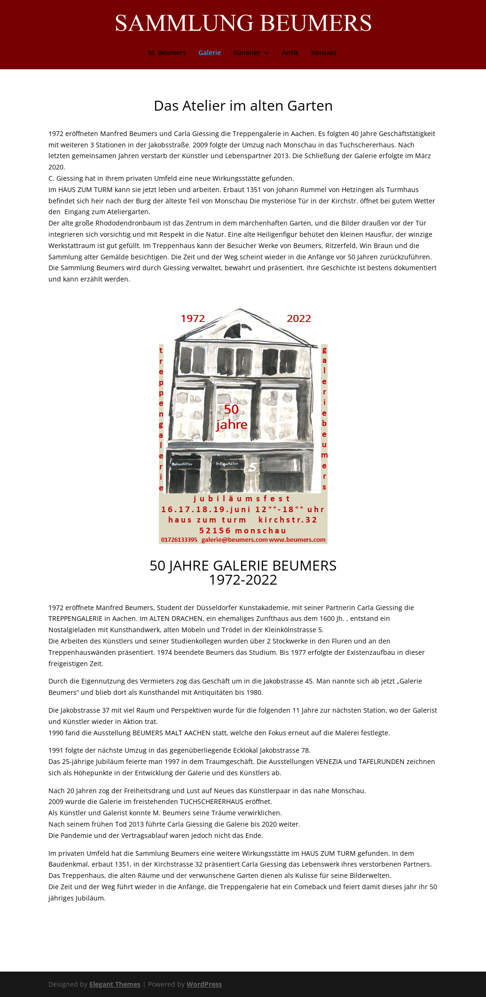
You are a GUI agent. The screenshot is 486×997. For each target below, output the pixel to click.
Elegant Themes (115, 984)
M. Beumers (167, 53)
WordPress (204, 984)
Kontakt (324, 53)
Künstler (246, 53)
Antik (290, 53)
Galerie (209, 53)
